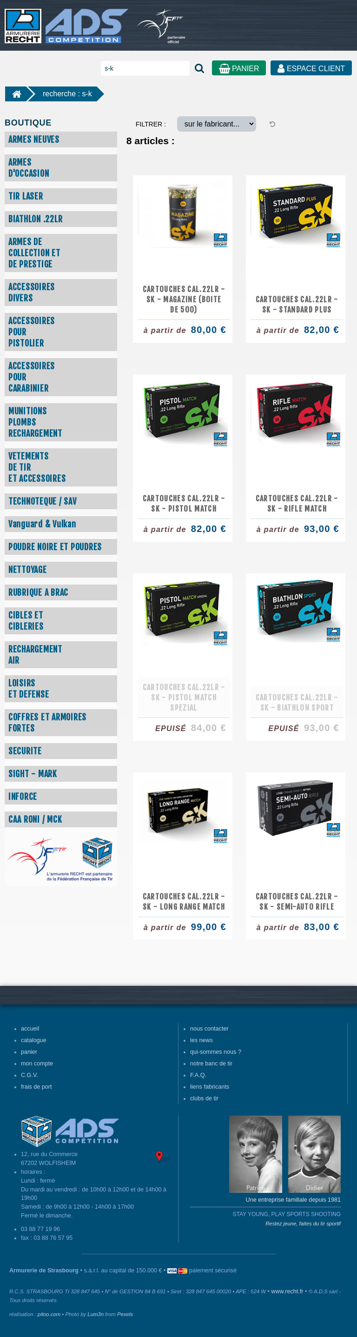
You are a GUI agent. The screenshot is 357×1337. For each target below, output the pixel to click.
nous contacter (209, 1028)
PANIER (239, 69)
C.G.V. (29, 1075)
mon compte (37, 1063)
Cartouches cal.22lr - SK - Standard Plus (297, 304)
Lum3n (95, 1314)
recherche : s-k (67, 94)
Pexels (125, 1314)
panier (29, 1052)
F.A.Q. (198, 1075)
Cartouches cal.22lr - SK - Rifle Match (297, 503)
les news (201, 1040)
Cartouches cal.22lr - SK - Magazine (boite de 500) (184, 299)
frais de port (36, 1087)
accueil (30, 1028)
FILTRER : (151, 124)
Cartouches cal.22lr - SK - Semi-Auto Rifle (297, 901)
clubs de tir (204, 1098)
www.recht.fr (287, 1291)
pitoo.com (49, 1314)
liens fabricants (209, 1087)
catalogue (33, 1040)
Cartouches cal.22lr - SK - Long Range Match (184, 901)
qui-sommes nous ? (215, 1052)
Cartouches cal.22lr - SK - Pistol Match (184, 503)
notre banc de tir (211, 1063)
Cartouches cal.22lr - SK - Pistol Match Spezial (184, 697)
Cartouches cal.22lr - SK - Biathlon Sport (297, 702)
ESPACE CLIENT (311, 69)
